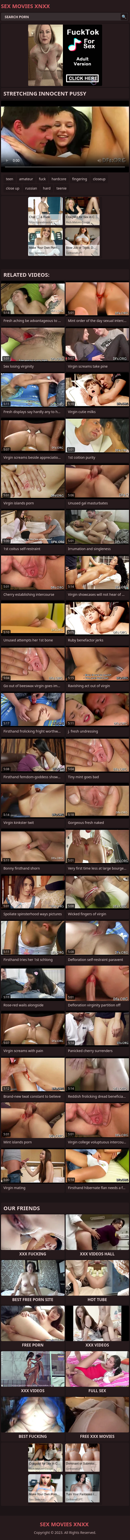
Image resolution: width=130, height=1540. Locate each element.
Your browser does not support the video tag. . (65, 136)
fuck (42, 179)
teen (9, 179)
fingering (79, 179)
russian (31, 188)
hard (47, 188)
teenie (61, 188)
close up (12, 188)
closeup (99, 179)
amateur (26, 179)
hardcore (59, 179)
